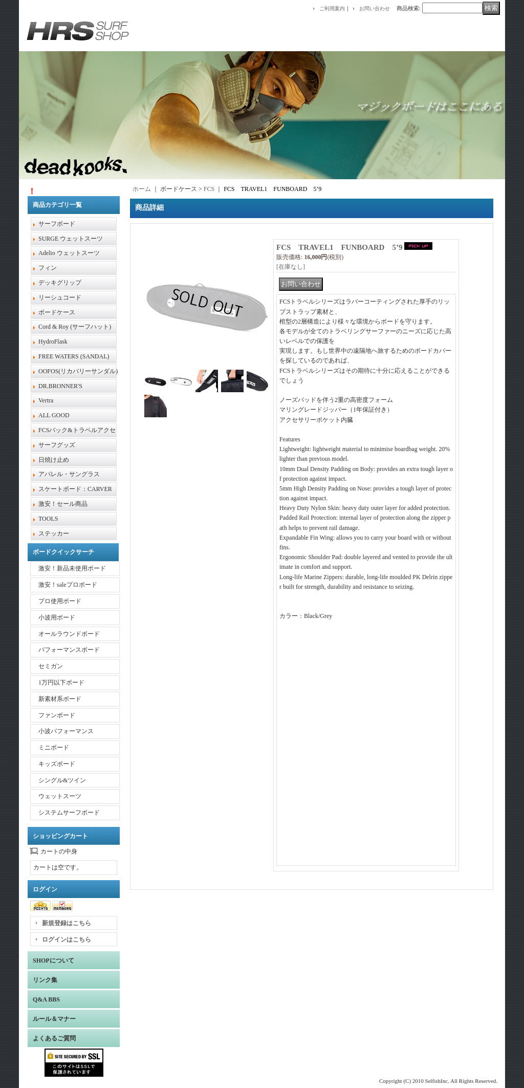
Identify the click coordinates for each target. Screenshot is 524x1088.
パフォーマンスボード (69, 649)
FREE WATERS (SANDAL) (73, 356)
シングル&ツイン (62, 780)
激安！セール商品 (63, 503)
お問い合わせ (374, 8)
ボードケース (56, 312)
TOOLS (48, 518)
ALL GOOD (54, 415)
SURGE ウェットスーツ (70, 238)
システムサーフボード (69, 812)
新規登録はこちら (66, 923)
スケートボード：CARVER (75, 489)
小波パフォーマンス (66, 731)
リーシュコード (59, 297)
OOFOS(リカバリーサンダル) (78, 371)
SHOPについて (53, 960)
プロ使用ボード (59, 601)
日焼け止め (53, 459)
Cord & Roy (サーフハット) (74, 326)
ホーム (142, 189)
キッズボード (56, 763)
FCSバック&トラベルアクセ (77, 430)
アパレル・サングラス (69, 474)
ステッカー (53, 533)
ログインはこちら (66, 939)
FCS (209, 189)
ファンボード (56, 715)
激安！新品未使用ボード (72, 568)
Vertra (45, 400)
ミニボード (53, 747)
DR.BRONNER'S (60, 386)
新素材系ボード (59, 698)
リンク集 (45, 980)
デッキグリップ (59, 282)
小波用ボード (56, 617)
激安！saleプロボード (67, 584)
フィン (47, 267)
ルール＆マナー (54, 1018)
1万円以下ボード (61, 682)
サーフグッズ (56, 445)
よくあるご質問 (54, 1038)
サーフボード (56, 223)
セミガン (50, 666)
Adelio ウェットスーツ (69, 253)
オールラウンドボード (69, 633)
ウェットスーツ (59, 796)
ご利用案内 (332, 8)
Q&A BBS (46, 999)
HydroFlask (53, 341)
